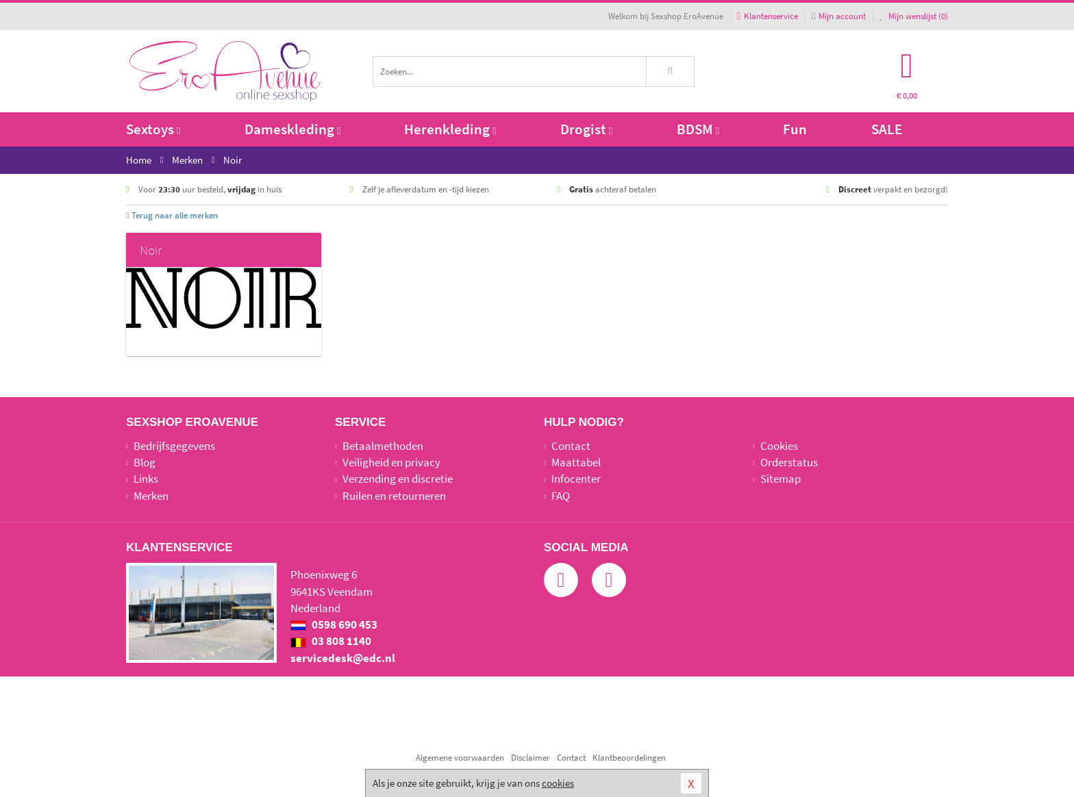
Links (146, 478)
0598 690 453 (333, 624)
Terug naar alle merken (172, 215)
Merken (151, 495)
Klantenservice (767, 16)
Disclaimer (530, 757)
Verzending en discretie (397, 478)
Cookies (779, 445)
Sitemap (780, 478)
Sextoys (153, 129)
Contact (570, 445)
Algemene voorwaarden (460, 757)
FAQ (560, 495)
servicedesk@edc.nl (342, 658)
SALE (886, 129)
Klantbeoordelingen (629, 757)
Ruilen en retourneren (394, 495)
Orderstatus (789, 462)
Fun (795, 129)
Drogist (586, 129)
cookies (558, 782)
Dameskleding (292, 129)
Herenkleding (450, 129)
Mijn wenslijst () (913, 16)
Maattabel (576, 462)
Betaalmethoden (382, 445)
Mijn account (839, 16)
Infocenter (576, 478)
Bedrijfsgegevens (174, 445)
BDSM (698, 129)
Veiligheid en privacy (391, 462)
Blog (144, 462)
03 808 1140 (330, 640)
